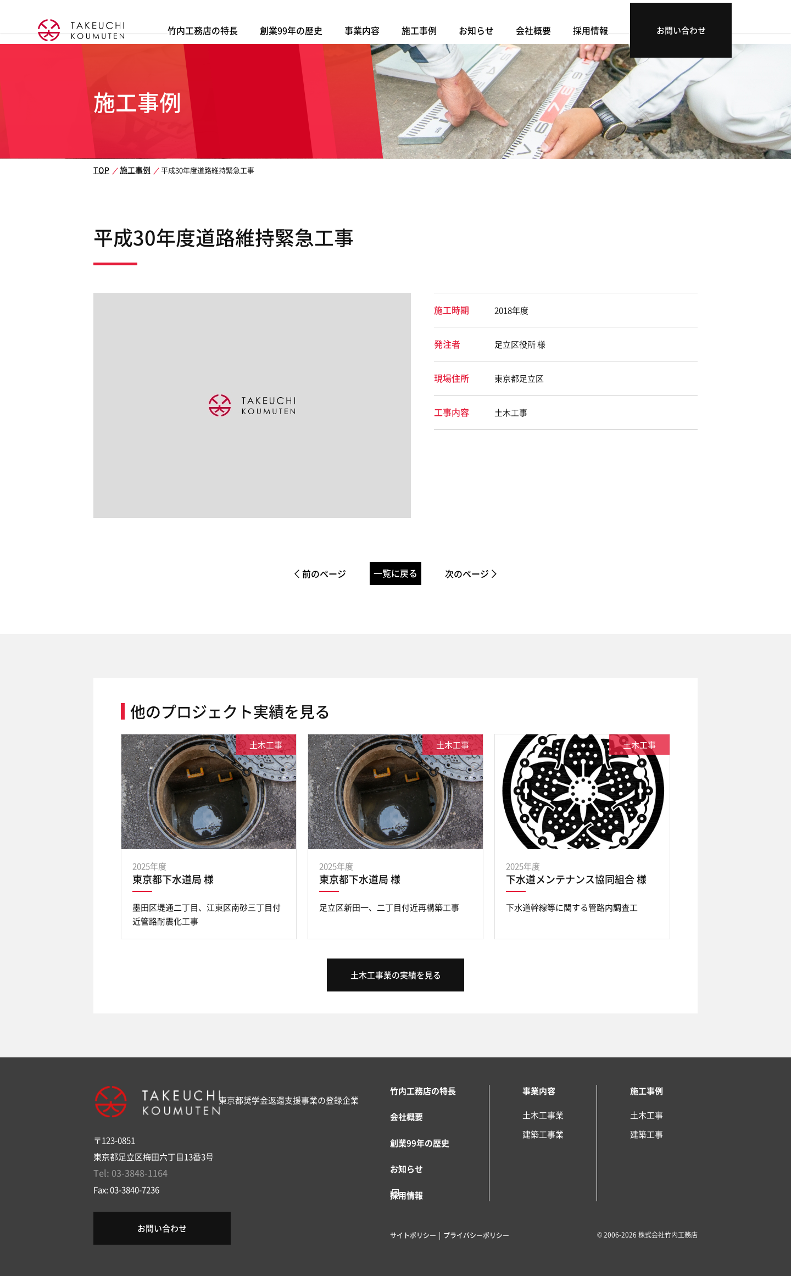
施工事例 (475, 28)
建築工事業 (543, 1134)
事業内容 (420, 28)
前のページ (309, 574)
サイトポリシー (413, 1230)
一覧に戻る (395, 573)
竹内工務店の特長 (267, 28)
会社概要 (585, 28)
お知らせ (530, 28)
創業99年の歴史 (352, 28)
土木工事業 (543, 1115)
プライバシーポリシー (476, 1230)
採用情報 (639, 28)
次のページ (481, 574)
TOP (100, 170)
